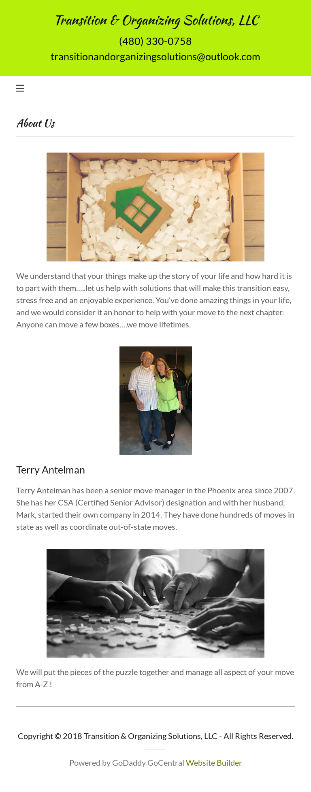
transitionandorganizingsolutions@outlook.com (155, 56)
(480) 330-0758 (155, 41)
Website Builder (214, 762)
